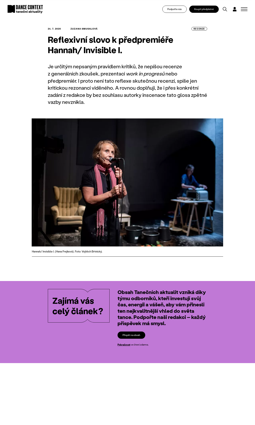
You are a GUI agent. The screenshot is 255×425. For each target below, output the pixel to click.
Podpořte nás (174, 9)
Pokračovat (124, 344)
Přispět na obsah (131, 335)
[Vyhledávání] (225, 9)
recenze (199, 28)
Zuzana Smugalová (84, 28)
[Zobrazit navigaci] (244, 9)
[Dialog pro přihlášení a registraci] (234, 9)
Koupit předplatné (204, 9)
